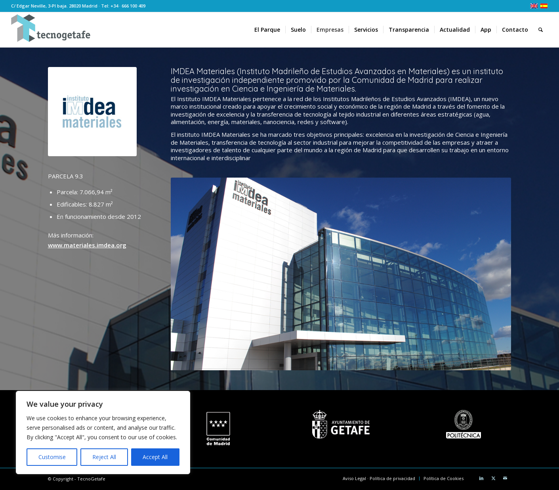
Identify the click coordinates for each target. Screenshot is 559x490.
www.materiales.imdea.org (87, 245)
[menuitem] (267, 29)
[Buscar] (540, 29)
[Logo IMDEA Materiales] (92, 111)
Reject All (104, 457)
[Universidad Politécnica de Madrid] (463, 424)
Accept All (155, 457)
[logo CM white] (218, 429)
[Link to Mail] (505, 478)
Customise (52, 457)
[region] (103, 432)
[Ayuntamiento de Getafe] (341, 424)
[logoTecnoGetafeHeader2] (50, 29)
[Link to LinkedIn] (481, 478)
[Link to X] (493, 478)
